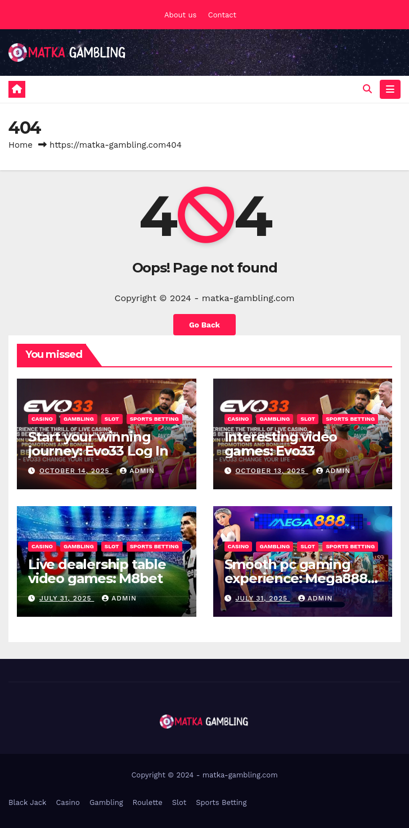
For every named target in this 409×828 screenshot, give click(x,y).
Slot (112, 419)
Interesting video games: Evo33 (281, 444)
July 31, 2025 (66, 598)
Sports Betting (154, 419)
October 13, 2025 (271, 471)
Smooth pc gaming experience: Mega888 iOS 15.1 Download (295, 578)
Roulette (148, 802)
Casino (42, 419)
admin (137, 471)
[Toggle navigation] (390, 89)
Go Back (204, 324)
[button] (367, 89)
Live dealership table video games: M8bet (97, 571)
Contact (222, 15)
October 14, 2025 (75, 471)
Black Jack (27, 802)
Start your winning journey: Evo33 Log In (98, 444)
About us (180, 15)
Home (20, 145)
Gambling (79, 419)
